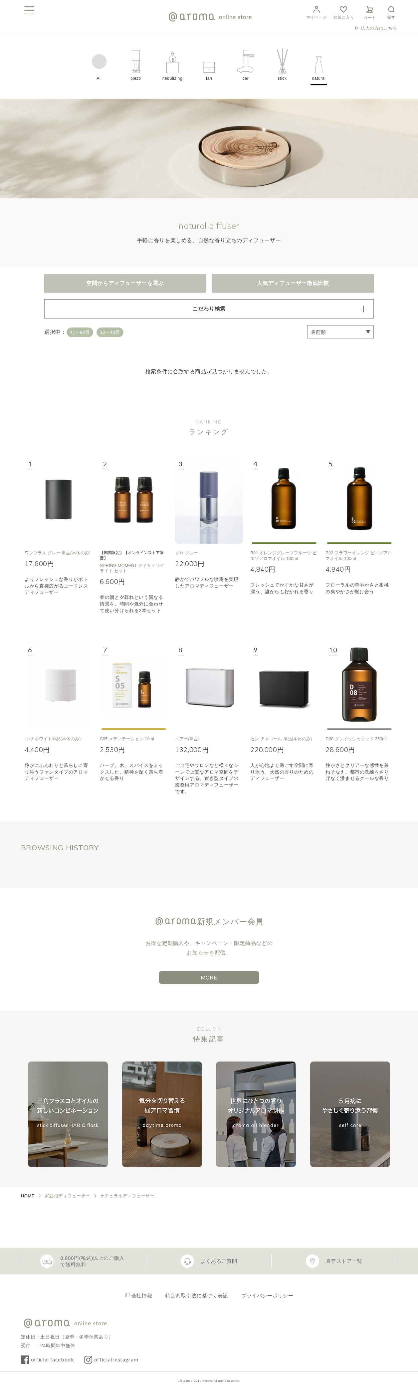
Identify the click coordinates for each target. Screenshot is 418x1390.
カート (369, 11)
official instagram (116, 1359)
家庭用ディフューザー (67, 1196)
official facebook (52, 1359)
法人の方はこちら (379, 28)
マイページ (316, 12)
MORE (209, 977)
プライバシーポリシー (267, 1295)
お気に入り (343, 12)
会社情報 (141, 1295)
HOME (28, 1196)
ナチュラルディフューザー (127, 1196)
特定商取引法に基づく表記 (196, 1295)
